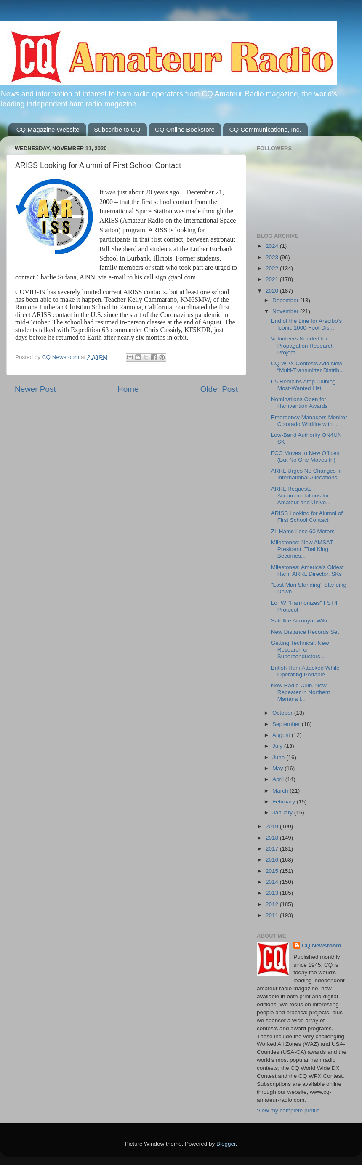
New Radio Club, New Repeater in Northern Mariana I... (300, 692)
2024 (273, 246)
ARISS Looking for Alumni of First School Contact (307, 516)
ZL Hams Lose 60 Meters (303, 531)
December (286, 300)
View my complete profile (288, 1110)
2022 (273, 268)
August (282, 735)
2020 (273, 290)
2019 (273, 826)
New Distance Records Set (305, 632)
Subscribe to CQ (117, 129)
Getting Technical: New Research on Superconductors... (300, 650)
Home (127, 389)
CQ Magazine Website (48, 129)
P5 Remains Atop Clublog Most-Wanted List (303, 384)
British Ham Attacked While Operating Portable (305, 671)
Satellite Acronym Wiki (299, 620)
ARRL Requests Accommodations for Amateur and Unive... (301, 495)
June (279, 757)
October (283, 713)
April (278, 779)
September (287, 724)
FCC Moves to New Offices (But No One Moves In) (305, 456)
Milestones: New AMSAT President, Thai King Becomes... (302, 549)
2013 (273, 893)
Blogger (226, 1144)
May (278, 768)
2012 (273, 904)
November (286, 311)
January (283, 812)
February (284, 801)
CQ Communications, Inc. (265, 129)
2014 (273, 882)
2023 (273, 257)
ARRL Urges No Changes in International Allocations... (306, 474)
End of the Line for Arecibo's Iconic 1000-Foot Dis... (306, 324)
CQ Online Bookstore (185, 129)
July (278, 746)
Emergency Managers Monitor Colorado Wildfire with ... (309, 420)
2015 (273, 871)
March (281, 790)
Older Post (219, 389)
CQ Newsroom (321, 945)
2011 (273, 915)
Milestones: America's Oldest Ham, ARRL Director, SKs (307, 570)
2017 (273, 849)
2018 (273, 838)
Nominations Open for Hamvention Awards (299, 402)
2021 (273, 279)
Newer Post (35, 389)
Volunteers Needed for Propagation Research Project (302, 345)
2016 (273, 859)
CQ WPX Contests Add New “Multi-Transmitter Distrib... (307, 366)
